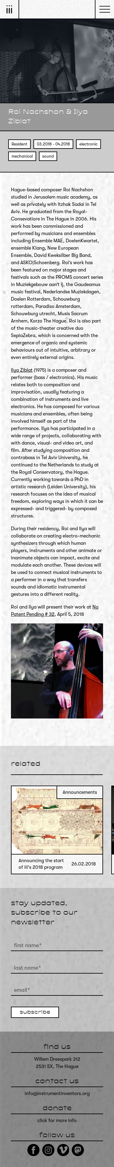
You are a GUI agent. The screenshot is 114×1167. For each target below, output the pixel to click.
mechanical (22, 156)
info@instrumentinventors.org (57, 1093)
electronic (88, 144)
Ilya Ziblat (22, 370)
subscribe (35, 1012)
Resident (19, 144)
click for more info (57, 1120)
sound (48, 156)
